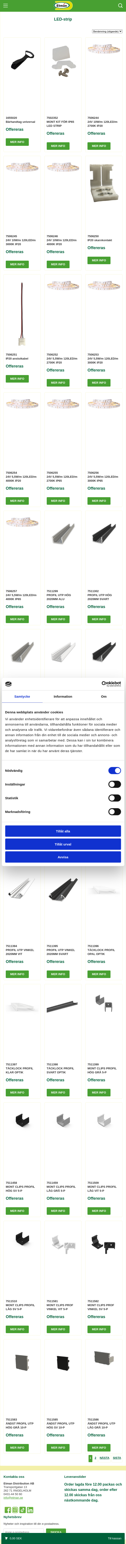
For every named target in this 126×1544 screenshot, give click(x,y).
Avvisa (63, 857)
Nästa (104, 1457)
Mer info (17, 142)
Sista (117, 1457)
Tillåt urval (63, 844)
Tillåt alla (63, 831)
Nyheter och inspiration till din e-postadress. (31, 1523)
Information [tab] (63, 696)
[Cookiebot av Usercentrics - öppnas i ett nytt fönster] (101, 684)
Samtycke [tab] (22, 696)
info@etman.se (13, 1497)
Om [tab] (104, 696)
